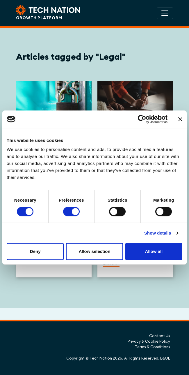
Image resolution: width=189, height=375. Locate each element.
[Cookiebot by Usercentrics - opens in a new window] (142, 119)
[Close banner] (180, 119)
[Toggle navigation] (165, 13)
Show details (157, 232)
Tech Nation (101, 358)
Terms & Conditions (152, 346)
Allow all (154, 251)
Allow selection (94, 251)
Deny (35, 251)
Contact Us (159, 335)
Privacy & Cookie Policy (149, 341)
